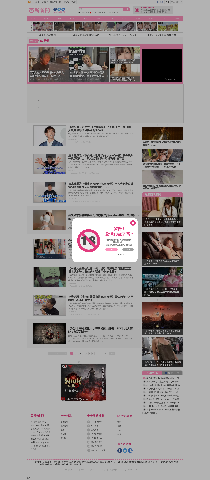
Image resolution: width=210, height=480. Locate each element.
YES (111, 249)
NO (128, 249)
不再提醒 (120, 254)
